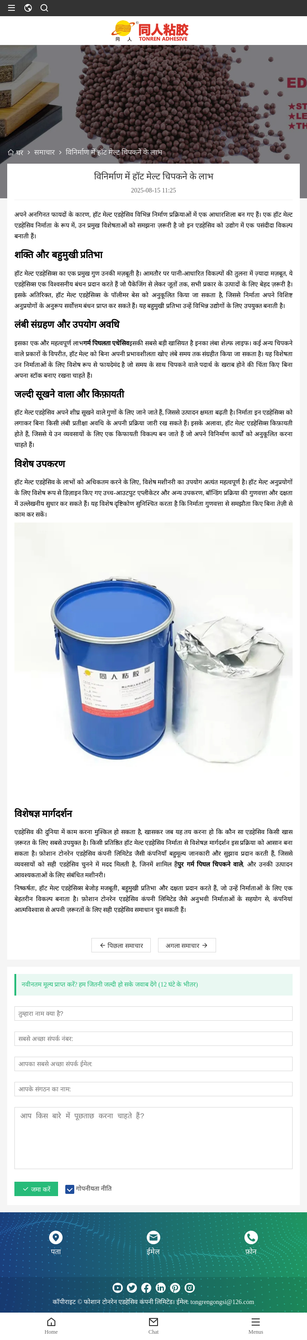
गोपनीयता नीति (94, 1188)
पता (56, 1251)
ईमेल (153, 1251)
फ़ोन (251, 1251)
